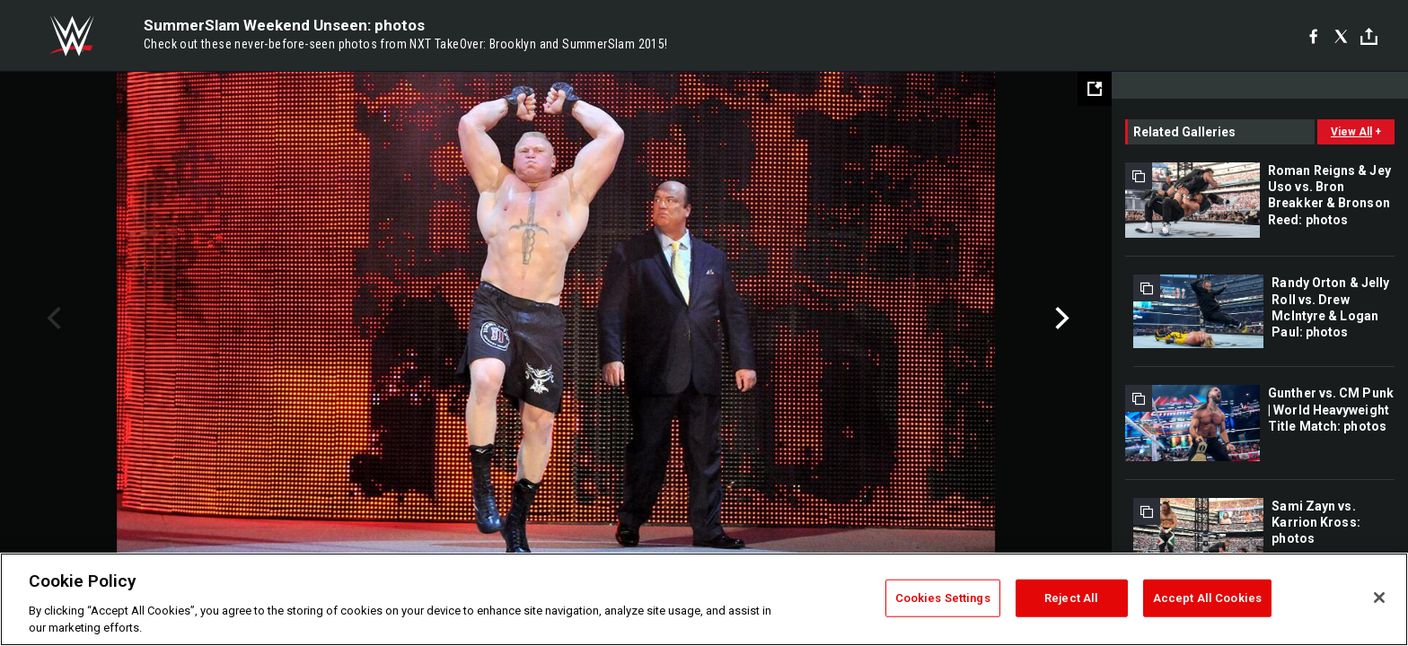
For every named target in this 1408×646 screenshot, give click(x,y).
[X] (1341, 36)
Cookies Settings (942, 598)
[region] (704, 599)
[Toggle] (1369, 36)
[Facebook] (1313, 36)
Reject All (1071, 598)
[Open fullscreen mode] (1095, 89)
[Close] (1379, 597)
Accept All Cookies (1207, 598)
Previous (51, 318)
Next (1060, 318)
